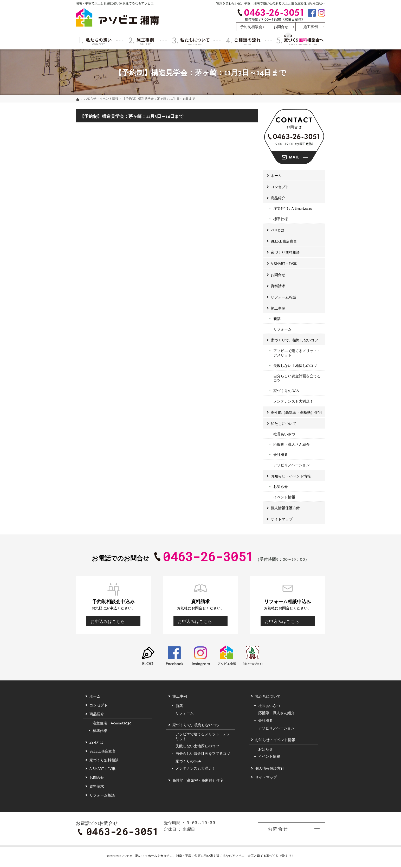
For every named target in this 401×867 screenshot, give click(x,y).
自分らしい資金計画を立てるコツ (297, 378)
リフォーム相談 (283, 297)
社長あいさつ (284, 434)
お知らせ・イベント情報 (291, 476)
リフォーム (282, 329)
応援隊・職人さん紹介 (291, 444)
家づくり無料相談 (285, 252)
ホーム (276, 175)
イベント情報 (284, 497)
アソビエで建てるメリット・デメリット (297, 353)
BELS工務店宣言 (284, 241)
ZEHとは (277, 230)
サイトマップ (282, 519)
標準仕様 (280, 218)
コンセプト (280, 186)
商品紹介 (278, 198)
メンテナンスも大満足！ (293, 401)
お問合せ (278, 274)
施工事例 (278, 308)
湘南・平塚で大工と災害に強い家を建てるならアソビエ (115, 3)
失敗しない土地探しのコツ (295, 365)
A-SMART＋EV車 (284, 263)
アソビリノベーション (291, 465)
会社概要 (280, 454)
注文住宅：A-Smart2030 (292, 208)
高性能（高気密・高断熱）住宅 (296, 412)
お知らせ (280, 486)
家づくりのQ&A (286, 390)
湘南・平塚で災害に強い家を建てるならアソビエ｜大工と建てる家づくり (227, 855)
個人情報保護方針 (285, 508)
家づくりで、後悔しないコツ (294, 340)
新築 (277, 318)
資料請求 (278, 286)
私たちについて (283, 423)
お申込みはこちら (105, 621)
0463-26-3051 (270, 14)
